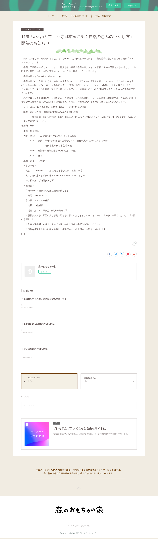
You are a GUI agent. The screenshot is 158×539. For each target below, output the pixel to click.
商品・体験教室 (103, 16)
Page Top (79, 489)
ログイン (132, 5)
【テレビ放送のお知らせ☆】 (35, 349)
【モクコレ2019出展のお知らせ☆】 (38, 324)
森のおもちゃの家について (75, 16)
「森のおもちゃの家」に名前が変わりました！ (44, 299)
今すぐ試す (113, 5)
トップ (50, 16)
